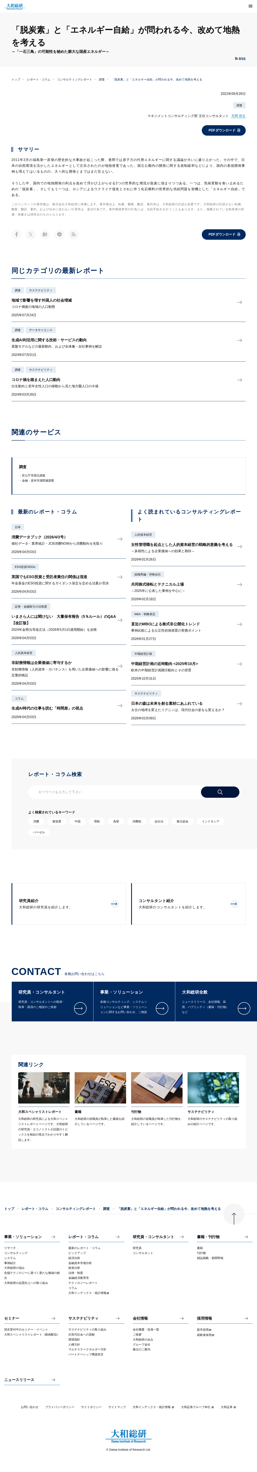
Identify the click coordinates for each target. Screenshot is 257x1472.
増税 (97, 821)
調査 (102, 79)
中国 (78, 821)
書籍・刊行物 (208, 1237)
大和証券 (228, 1407)
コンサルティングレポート (74, 79)
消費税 (136, 821)
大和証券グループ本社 (197, 1407)
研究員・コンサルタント (153, 1237)
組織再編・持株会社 (147, 574)
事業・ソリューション (23, 1237)
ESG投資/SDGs (25, 566)
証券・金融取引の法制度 (31, 606)
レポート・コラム (38, 79)
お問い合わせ (29, 1407)
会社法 (159, 821)
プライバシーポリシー (59, 1407)
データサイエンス (40, 330)
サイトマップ (117, 1407)
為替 (116, 821)
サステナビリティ (40, 290)
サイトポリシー (91, 1407)
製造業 (56, 821)
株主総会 (182, 821)
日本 (18, 527)
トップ (16, 79)
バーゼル (39, 832)
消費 (36, 821)
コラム (19, 698)
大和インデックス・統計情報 (153, 1407)
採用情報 (204, 1318)
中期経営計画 (143, 653)
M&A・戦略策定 (144, 614)
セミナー (11, 1318)
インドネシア (210, 821)
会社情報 (140, 1318)
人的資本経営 (23, 653)
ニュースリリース (19, 1380)
